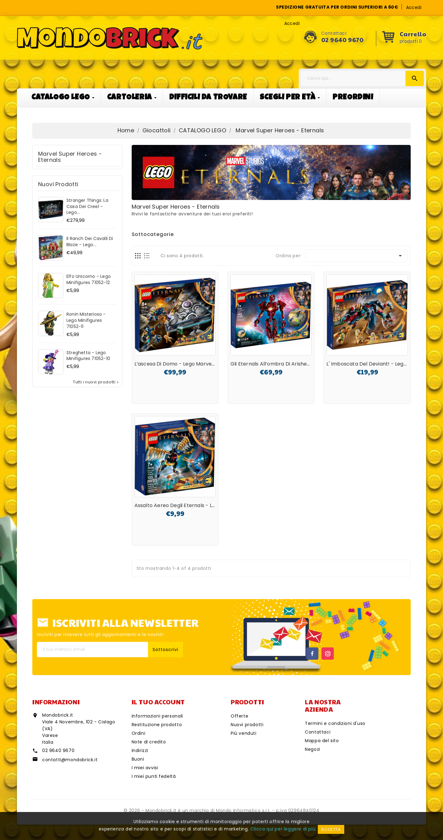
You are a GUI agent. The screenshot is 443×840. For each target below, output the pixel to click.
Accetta (331, 829)
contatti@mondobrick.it (70, 760)
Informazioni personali (157, 716)
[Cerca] (362, 78)
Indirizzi (140, 750)
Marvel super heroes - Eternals (70, 157)
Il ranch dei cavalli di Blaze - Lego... (89, 241)
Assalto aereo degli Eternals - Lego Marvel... (188, 505)
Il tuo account (158, 702)
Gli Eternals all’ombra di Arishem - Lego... (281, 363)
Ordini (139, 733)
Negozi (312, 749)
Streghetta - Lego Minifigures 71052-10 (88, 356)
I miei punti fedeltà (154, 776)
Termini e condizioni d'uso (335, 723)
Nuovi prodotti (247, 725)
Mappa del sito (322, 741)
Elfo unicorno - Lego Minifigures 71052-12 (88, 279)
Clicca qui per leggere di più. (283, 829)
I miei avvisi (145, 768)
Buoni (138, 759)
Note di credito (149, 742)
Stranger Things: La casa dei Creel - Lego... (87, 206)
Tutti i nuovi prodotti (96, 382)
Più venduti (244, 733)
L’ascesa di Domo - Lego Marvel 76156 (181, 363)
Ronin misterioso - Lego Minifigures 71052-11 (86, 320)
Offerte (239, 716)
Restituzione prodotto (157, 725)
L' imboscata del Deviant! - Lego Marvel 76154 (383, 363)
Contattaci (317, 732)
